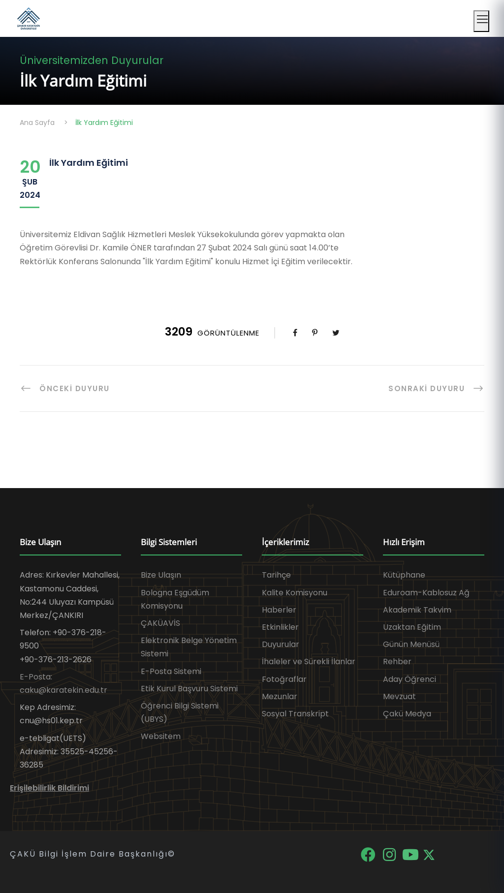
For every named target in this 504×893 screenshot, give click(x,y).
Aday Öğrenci (409, 679)
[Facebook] (368, 854)
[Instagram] (390, 854)
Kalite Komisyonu (294, 592)
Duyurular (280, 644)
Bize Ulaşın (161, 575)
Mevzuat (399, 696)
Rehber (397, 661)
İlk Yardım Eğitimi (88, 162)
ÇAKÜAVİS (160, 623)
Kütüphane (404, 575)
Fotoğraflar (284, 679)
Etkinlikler (280, 627)
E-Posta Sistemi (171, 671)
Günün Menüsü (411, 644)
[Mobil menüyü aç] (481, 21)
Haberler (279, 610)
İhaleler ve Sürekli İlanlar (308, 661)
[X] (429, 854)
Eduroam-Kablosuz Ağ (426, 592)
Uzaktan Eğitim (412, 627)
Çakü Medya (407, 713)
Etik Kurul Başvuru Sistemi (189, 688)
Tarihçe (276, 575)
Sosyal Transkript (295, 713)
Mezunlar (279, 696)
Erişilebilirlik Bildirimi (49, 788)
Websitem (161, 736)
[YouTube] (411, 854)
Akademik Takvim (417, 610)
